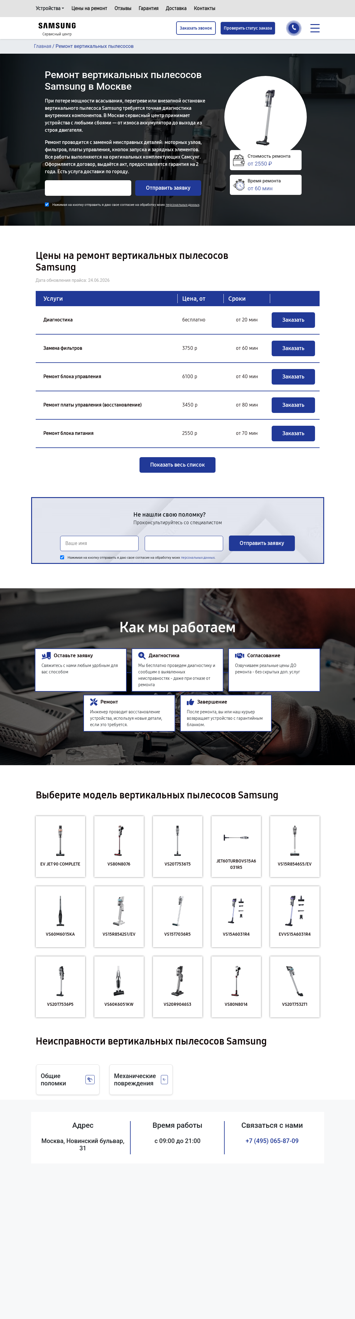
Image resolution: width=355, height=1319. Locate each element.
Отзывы (122, 8)
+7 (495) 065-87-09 (272, 1141)
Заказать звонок (196, 28)
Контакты (204, 8)
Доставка (176, 8)
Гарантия (148, 8)
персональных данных (182, 205)
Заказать (293, 320)
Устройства (48, 8)
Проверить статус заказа (248, 28)
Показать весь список (177, 464)
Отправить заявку (168, 188)
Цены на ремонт (89, 8)
